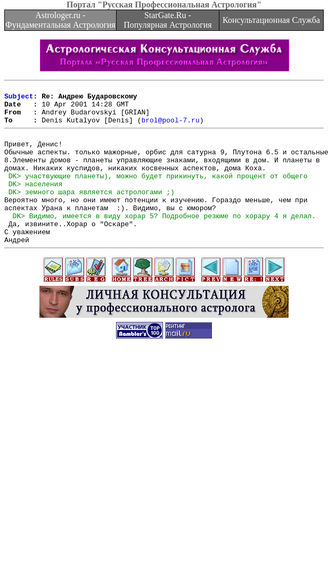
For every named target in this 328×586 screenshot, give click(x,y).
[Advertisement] (162, 476)
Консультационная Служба (271, 19)
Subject (19, 99)
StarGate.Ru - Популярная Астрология (167, 20)
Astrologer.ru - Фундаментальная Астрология (60, 20)
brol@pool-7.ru (170, 128)
